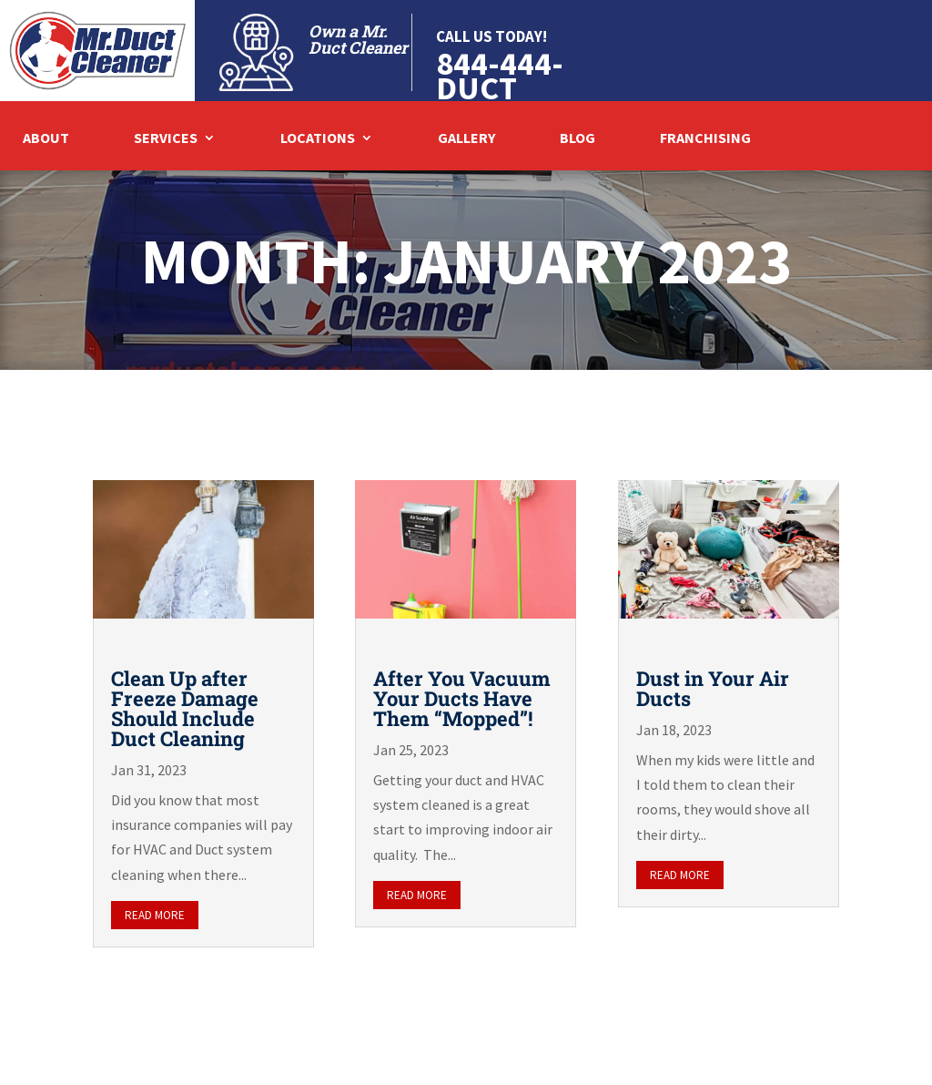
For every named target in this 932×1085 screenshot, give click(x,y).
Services (166, 139)
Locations (317, 139)
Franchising (705, 139)
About (46, 139)
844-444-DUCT (499, 75)
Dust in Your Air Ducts (712, 688)
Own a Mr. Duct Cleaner (358, 39)
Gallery (466, 139)
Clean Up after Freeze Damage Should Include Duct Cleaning (184, 708)
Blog (577, 139)
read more (155, 915)
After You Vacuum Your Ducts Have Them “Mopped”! (462, 698)
